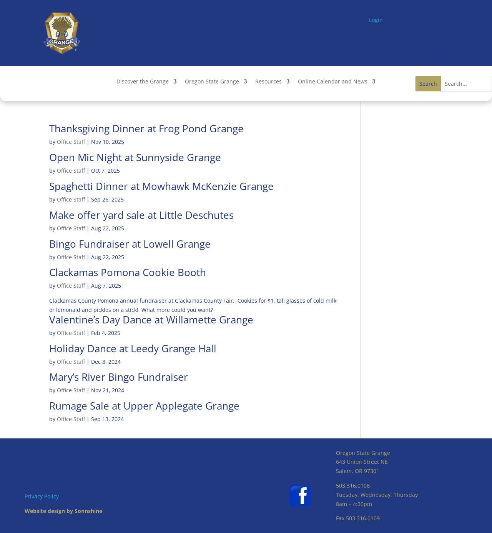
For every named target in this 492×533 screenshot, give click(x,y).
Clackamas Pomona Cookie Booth (127, 272)
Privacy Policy (42, 496)
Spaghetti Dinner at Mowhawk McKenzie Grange (161, 186)
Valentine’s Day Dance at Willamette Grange (151, 319)
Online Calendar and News (332, 82)
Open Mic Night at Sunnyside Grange (135, 157)
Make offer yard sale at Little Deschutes (141, 215)
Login (376, 19)
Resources (268, 82)
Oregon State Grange (212, 82)
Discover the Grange (142, 82)
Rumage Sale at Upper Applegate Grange (144, 406)
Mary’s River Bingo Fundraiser (118, 377)
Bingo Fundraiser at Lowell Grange (130, 244)
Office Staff (71, 141)
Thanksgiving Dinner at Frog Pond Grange (146, 128)
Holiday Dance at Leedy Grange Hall (132, 348)
